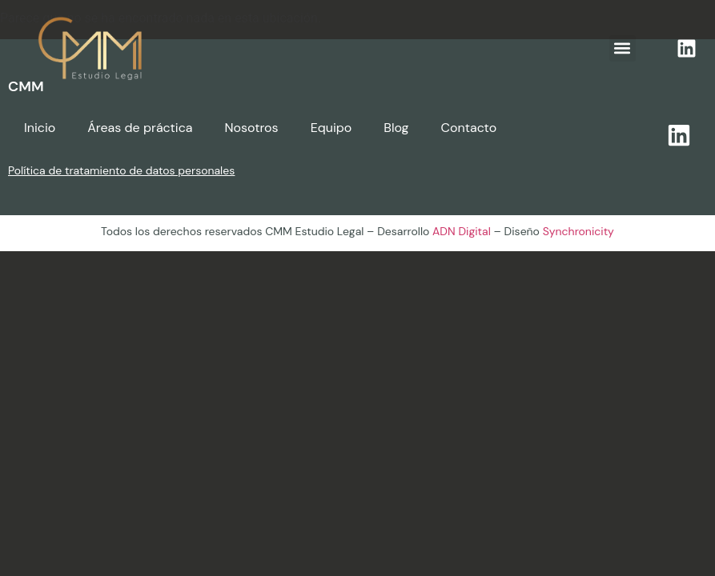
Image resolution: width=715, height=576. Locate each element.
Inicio (39, 127)
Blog (396, 127)
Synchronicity (578, 231)
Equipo (331, 127)
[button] (622, 48)
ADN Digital (461, 231)
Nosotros (251, 127)
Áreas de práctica (139, 127)
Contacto (469, 127)
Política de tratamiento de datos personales (121, 170)
